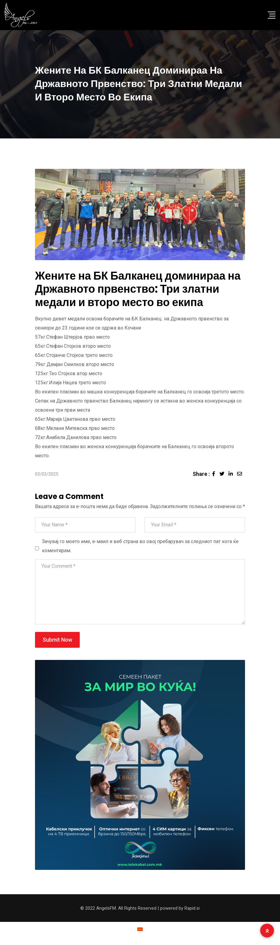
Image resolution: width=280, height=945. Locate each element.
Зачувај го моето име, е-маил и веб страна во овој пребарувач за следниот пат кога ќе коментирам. (140, 546)
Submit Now (57, 639)
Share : (201, 474)
